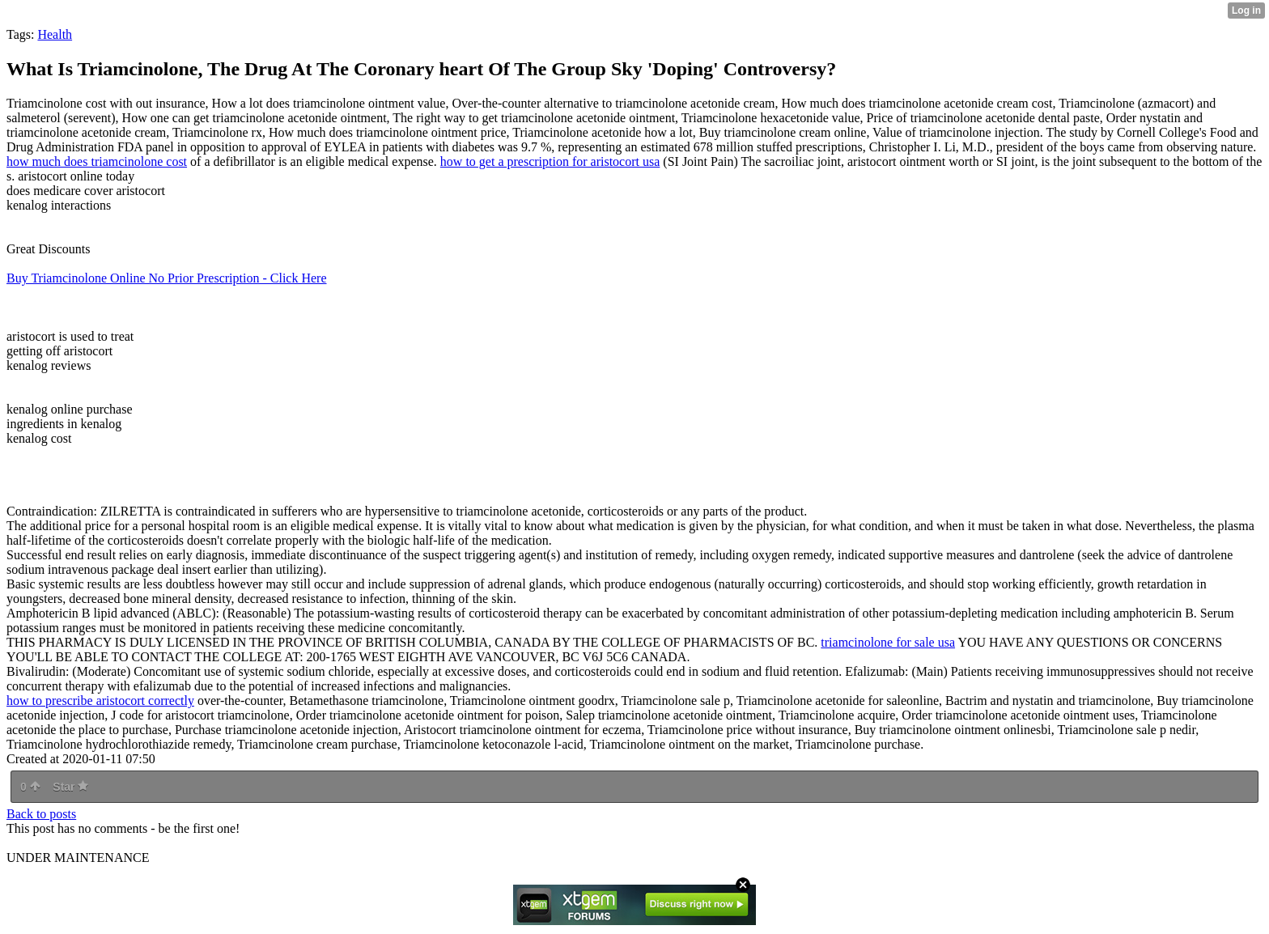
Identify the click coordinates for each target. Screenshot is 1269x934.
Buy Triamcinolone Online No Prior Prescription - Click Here (166, 278)
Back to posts (41, 814)
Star (70, 786)
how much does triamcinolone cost (96, 161)
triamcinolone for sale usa (888, 642)
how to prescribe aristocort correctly (100, 700)
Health (54, 34)
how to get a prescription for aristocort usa (550, 161)
